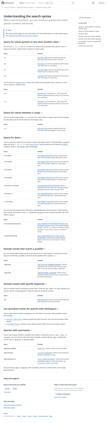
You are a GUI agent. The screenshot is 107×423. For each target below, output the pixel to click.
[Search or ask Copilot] (56, 2)
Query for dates (13, 137)
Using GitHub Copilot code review (47, 363)
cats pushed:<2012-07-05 (45, 170)
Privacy (24, 416)
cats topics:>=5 (42, 64)
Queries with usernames (18, 330)
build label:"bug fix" (13, 324)
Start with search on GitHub (25, 7)
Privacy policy (7, 392)
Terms (19, 416)
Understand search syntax (43, 7)
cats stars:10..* (42, 93)
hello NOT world (42, 300)
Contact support (9, 407)
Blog (50, 416)
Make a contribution (63, 394)
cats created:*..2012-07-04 (45, 202)
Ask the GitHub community (13, 405)
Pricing (35, 416)
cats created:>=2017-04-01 (45, 162)
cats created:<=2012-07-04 (45, 178)
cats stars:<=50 (42, 76)
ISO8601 (65, 144)
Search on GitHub (9, 7)
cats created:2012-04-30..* (45, 194)
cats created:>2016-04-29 (45, 156)
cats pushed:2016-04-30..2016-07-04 (48, 186)
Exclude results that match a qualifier (25, 248)
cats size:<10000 (42, 70)
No (15, 389)
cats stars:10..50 (42, 128)
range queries (20, 82)
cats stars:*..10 (42, 101)
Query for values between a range (23, 112)
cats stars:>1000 (42, 58)
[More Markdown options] (93, 17)
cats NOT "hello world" (14, 319)
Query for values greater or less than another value (32, 41)
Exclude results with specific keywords (25, 283)
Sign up (101, 3)
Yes (7, 389)
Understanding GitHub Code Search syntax (23, 36)
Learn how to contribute (60, 397)
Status (30, 416)
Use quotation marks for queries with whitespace (31, 308)
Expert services (43, 416)
